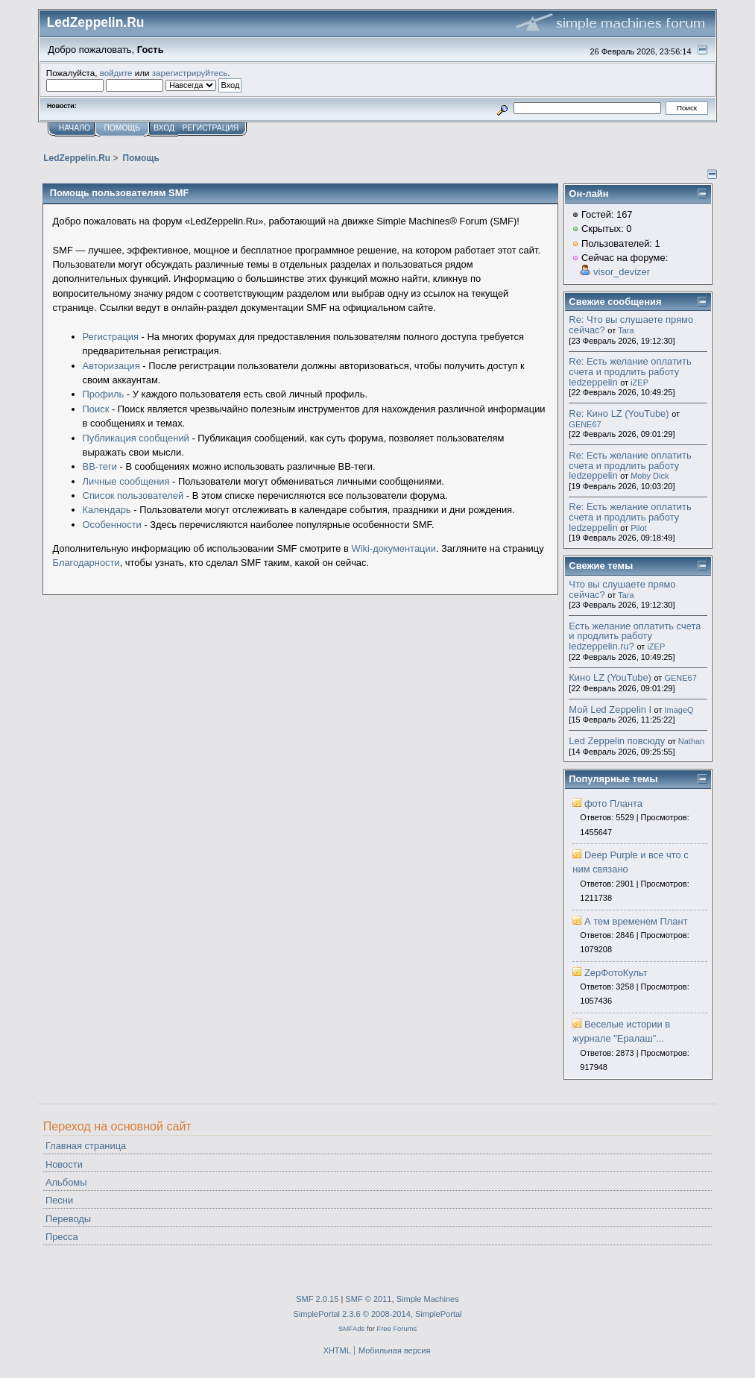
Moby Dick (650, 475)
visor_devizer (621, 271)
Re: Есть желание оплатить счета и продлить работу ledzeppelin (630, 371)
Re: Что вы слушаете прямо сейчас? (631, 325)
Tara (626, 330)
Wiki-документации (393, 548)
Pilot (638, 527)
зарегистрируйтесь (190, 73)
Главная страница (85, 1145)
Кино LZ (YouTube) (610, 677)
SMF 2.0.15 (317, 1298)
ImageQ (679, 709)
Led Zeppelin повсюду (617, 740)
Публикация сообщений (136, 438)
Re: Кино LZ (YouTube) (619, 413)
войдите (116, 73)
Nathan (691, 741)
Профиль (103, 394)
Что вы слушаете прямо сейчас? (622, 589)
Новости (64, 1164)
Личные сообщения (126, 481)
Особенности (112, 524)
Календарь (107, 509)
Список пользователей (133, 495)
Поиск (96, 409)
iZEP (639, 382)
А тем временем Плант (636, 921)
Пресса (61, 1236)
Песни (59, 1200)
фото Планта (613, 803)
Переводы (68, 1218)
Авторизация (111, 365)
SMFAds (351, 1328)
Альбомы (66, 1182)
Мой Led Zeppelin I (610, 709)
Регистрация (111, 336)
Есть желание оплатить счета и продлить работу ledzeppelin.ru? (635, 636)
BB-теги (100, 466)
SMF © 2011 (368, 1298)
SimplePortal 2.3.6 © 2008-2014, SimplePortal (377, 1313)
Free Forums (396, 1328)
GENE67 (585, 424)
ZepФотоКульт (616, 972)
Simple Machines (428, 1298)
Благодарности (86, 562)
